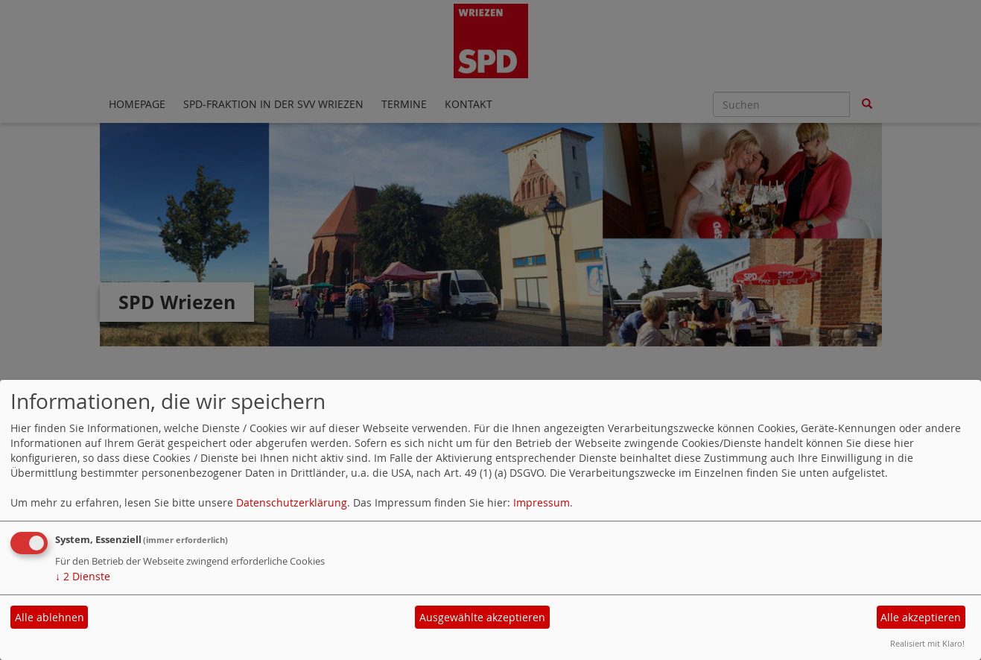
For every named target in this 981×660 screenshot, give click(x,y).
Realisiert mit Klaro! (927, 643)
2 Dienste (82, 576)
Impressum (541, 502)
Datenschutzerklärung (291, 502)
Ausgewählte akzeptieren (482, 617)
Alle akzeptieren (920, 617)
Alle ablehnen (49, 617)
